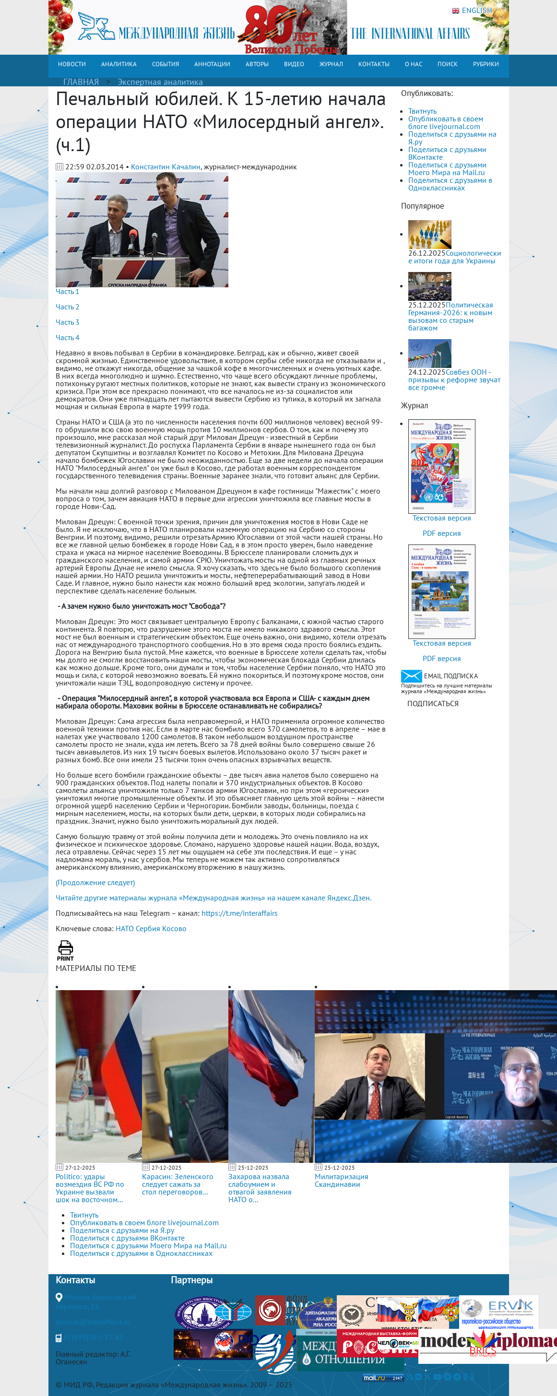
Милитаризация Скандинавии (341, 1180)
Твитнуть (422, 111)
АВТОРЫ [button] (257, 64)
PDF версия (442, 533)
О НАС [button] (413, 64)
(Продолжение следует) (95, 882)
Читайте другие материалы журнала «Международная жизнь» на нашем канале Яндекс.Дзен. (213, 897)
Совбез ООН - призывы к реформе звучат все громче (454, 379)
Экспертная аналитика (160, 81)
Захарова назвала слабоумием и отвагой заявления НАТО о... (260, 1187)
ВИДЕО (294, 64)
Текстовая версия (442, 517)
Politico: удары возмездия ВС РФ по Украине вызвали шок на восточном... (90, 1187)
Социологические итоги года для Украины (454, 256)
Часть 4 (68, 337)
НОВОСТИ (72, 64)
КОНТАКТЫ (374, 64)
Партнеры (192, 1280)
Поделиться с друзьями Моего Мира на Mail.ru (447, 168)
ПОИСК (448, 64)
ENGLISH (472, 10)
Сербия (148, 928)
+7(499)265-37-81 (93, 1337)
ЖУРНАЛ (331, 64)
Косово (174, 928)
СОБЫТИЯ (165, 64)
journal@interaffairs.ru (93, 1321)
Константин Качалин (166, 166)
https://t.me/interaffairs (239, 913)
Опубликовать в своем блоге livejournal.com (445, 122)
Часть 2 (68, 306)
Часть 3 (68, 322)
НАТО (125, 928)
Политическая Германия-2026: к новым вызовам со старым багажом (450, 316)
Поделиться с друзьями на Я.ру (452, 137)
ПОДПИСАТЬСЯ (433, 703)
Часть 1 (68, 291)
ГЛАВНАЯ (81, 81)
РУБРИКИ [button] (486, 64)
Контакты (75, 1280)
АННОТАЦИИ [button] (212, 64)
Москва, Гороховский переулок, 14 (96, 1301)
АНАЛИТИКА (119, 64)
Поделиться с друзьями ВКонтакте (447, 153)
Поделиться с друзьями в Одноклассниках (450, 183)
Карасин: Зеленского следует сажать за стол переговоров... (177, 1183)
